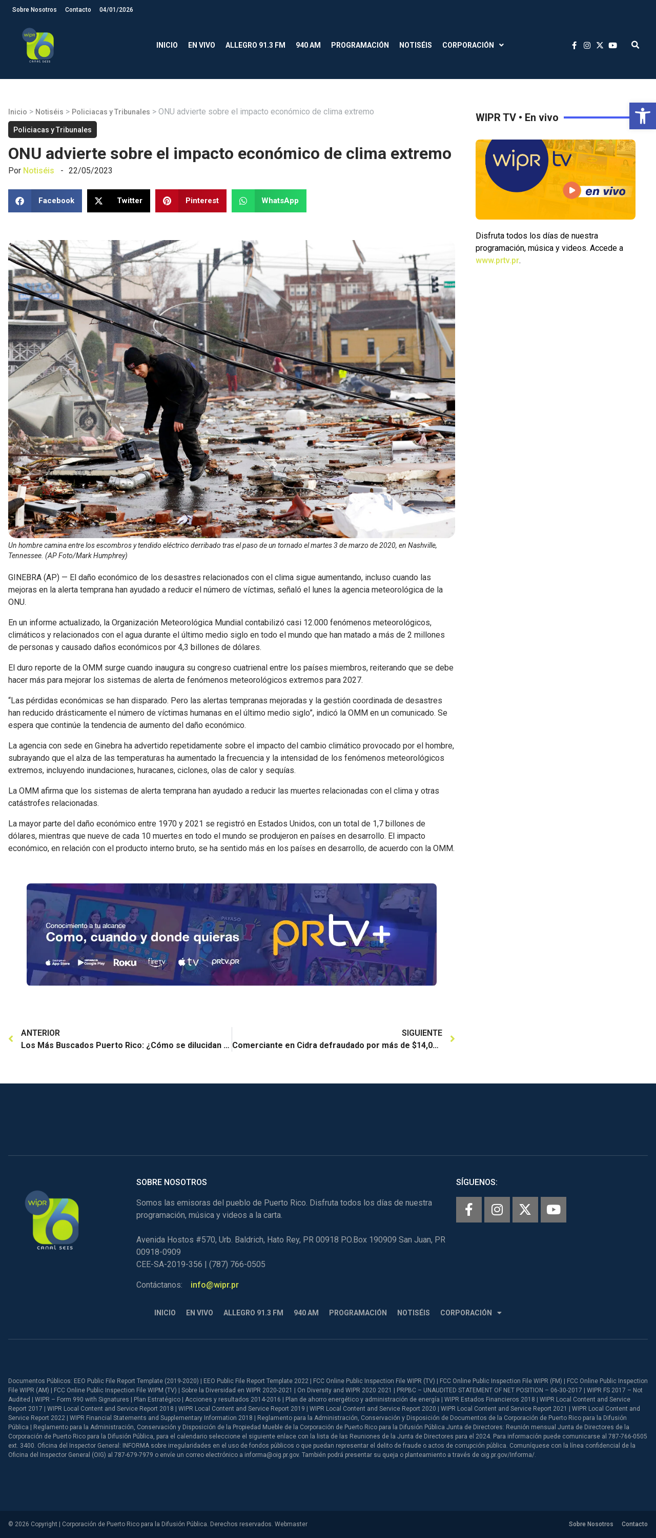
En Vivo (201, 45)
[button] (642, 116)
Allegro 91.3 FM (255, 45)
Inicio (167, 45)
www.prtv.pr (497, 260)
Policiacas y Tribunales (111, 112)
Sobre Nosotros (34, 9)
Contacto (78, 9)
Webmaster (291, 1524)
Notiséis (415, 45)
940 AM (308, 45)
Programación (360, 45)
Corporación (473, 45)
